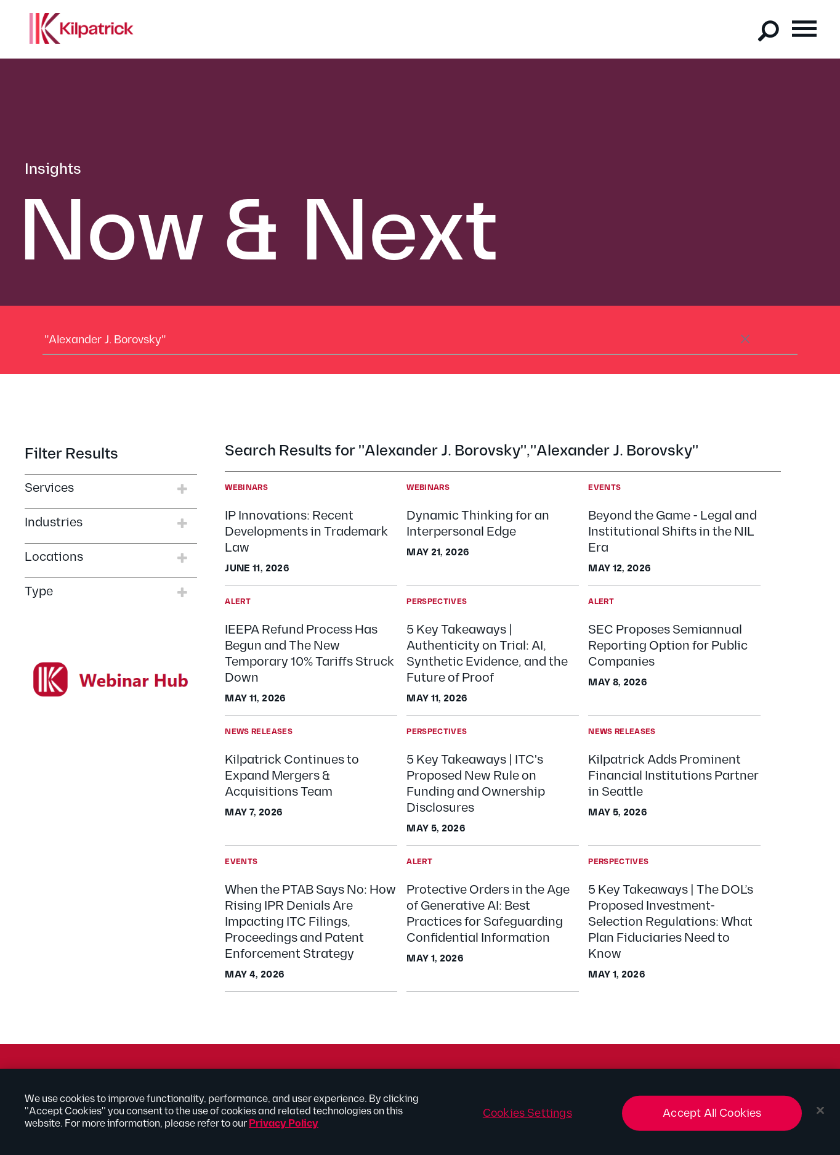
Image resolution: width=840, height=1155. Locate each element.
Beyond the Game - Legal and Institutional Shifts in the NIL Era (672, 531)
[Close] (820, 1116)
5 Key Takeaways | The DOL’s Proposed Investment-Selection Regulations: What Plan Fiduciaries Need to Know (670, 922)
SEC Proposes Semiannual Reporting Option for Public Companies (668, 645)
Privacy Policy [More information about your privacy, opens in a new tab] (283, 1129)
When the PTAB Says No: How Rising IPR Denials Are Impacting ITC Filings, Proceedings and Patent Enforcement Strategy (310, 922)
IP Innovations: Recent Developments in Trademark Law (306, 531)
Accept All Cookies (712, 1118)
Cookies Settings (527, 1118)
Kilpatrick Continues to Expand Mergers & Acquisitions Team (292, 776)
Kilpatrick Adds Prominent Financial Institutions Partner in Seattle (673, 776)
